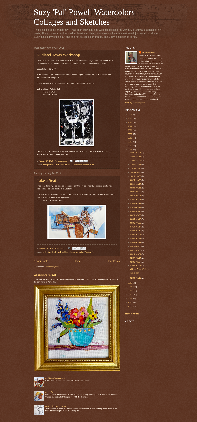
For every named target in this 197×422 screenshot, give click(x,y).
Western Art (89, 252)
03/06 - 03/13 (135, 242)
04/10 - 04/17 (135, 227)
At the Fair (49, 392)
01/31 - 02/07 (135, 262)
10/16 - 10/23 (135, 176)
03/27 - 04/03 (135, 235)
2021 (130, 130)
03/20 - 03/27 (135, 238)
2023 (130, 122)
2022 (130, 126)
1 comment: (60, 248)
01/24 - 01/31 (135, 266)
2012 (130, 294)
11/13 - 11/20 (135, 168)
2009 (130, 306)
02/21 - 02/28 (135, 250)
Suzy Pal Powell (148, 52)
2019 (130, 138)
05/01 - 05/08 (135, 223)
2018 (130, 142)
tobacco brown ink (76, 252)
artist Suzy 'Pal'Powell (52, 252)
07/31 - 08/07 (135, 199)
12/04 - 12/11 (135, 157)
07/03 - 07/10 (135, 211)
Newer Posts (41, 261)
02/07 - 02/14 (135, 258)
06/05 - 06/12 (135, 219)
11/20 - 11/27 (135, 164)
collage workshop (75, 165)
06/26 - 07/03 (135, 215)
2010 (130, 302)
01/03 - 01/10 (135, 278)
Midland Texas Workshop (58, 55)
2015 (130, 283)
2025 (130, 118)
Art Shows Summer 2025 (55, 378)
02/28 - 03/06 (135, 246)
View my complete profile (135, 103)
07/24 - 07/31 (135, 203)
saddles (65, 252)
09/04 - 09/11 (135, 188)
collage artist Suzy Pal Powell (55, 165)
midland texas (88, 165)
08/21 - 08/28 (135, 192)
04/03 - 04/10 (135, 231)
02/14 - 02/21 (135, 254)
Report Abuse (132, 313)
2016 (130, 150)
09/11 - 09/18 (135, 184)
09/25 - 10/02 (135, 180)
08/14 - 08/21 (135, 196)
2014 (130, 287)
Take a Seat (46, 180)
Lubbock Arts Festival (45, 275)
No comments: (61, 161)
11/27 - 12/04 (135, 161)
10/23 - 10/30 (135, 172)
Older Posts (113, 261)
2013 (130, 291)
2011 (130, 298)
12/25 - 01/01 (135, 153)
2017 (130, 146)
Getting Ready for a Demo (55, 406)
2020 (130, 134)
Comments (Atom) (52, 267)
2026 (130, 114)
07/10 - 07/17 (135, 207)
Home (77, 261)
